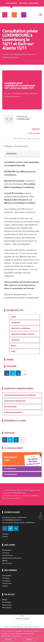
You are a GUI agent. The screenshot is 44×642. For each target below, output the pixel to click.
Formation (15, 340)
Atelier (13, 317)
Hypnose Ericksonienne (13, 412)
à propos (5, 534)
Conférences (7, 583)
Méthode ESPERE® (10, 407)
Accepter (8, 639)
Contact (5, 537)
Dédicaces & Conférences (20, 328)
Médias (4, 561)
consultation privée (10, 57)
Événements (6, 602)
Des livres (23, 3)
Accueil (5, 54)
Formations (6, 581)
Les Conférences (10, 474)
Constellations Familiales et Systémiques (20, 395)
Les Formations (10, 469)
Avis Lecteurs (7, 563)
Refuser (29, 639)
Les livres (5, 553)
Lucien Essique (11, 3)
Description (11, 154)
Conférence (15, 323)
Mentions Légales (22, 619)
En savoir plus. (16, 636)
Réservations (7, 605)
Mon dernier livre (10, 458)
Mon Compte (6, 608)
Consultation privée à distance (22, 54)
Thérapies (6, 578)
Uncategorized (20, 146)
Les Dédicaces (7, 555)
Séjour (13, 346)
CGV (22, 616)
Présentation (6, 550)
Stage (13, 351)
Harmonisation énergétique (14, 401)
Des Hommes (33, 3)
